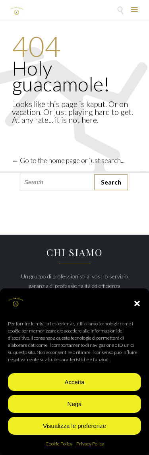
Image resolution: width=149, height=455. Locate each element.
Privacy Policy (90, 444)
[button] (137, 303)
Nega (75, 404)
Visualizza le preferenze (74, 425)
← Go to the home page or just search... (68, 160)
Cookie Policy (58, 444)
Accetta (74, 382)
